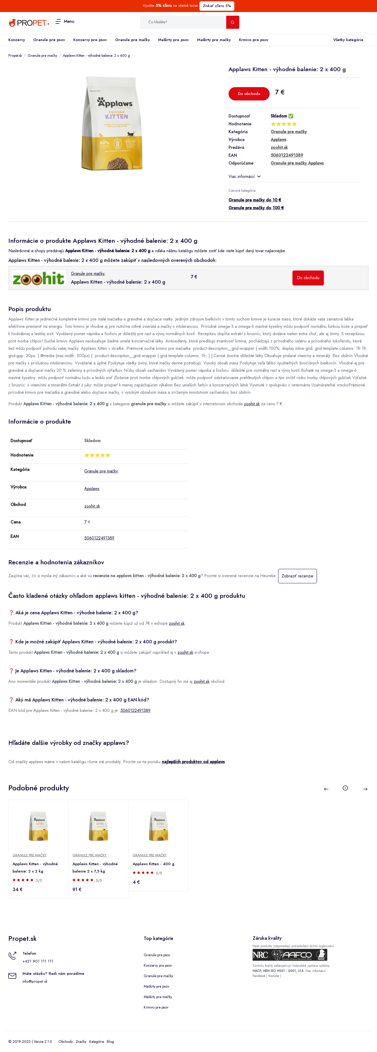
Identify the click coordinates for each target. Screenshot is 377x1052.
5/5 (39, 880)
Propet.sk (15, 55)
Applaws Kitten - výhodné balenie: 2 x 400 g (96, 55)
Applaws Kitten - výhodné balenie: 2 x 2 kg (35, 867)
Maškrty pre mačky (214, 40)
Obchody (65, 1041)
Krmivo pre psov (253, 40)
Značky (81, 1041)
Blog (110, 1041)
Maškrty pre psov (173, 40)
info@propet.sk (35, 981)
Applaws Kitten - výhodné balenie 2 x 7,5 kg (95, 867)
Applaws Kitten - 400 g (154, 864)
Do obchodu (249, 94)
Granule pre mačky (132, 40)
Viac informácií (244, 176)
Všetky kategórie (347, 40)
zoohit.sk (252, 404)
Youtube (273, 976)
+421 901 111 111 (38, 961)
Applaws (91, 489)
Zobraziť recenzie (297, 576)
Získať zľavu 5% (217, 6)
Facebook (259, 976)
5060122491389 (99, 538)
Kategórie (96, 1041)
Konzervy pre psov (90, 40)
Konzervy (16, 40)
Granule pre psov (49, 40)
